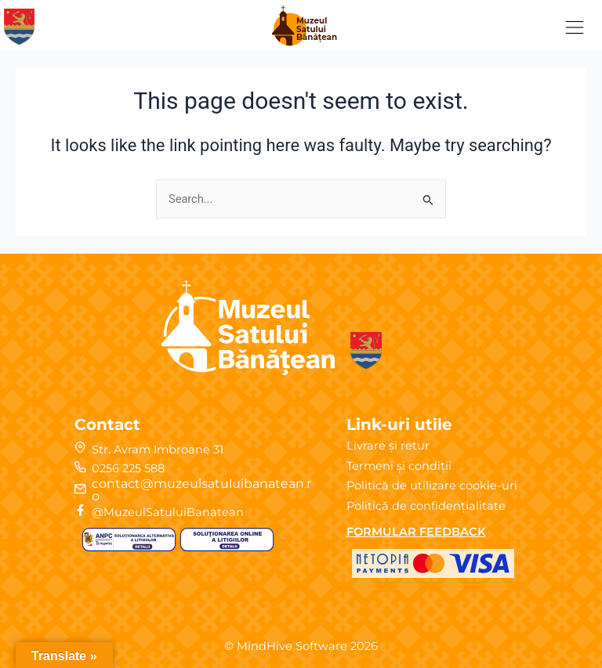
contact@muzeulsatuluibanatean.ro (201, 490)
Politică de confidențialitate (426, 506)
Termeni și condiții (399, 466)
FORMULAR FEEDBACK (416, 532)
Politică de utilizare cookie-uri (431, 485)
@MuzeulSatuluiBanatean (168, 512)
